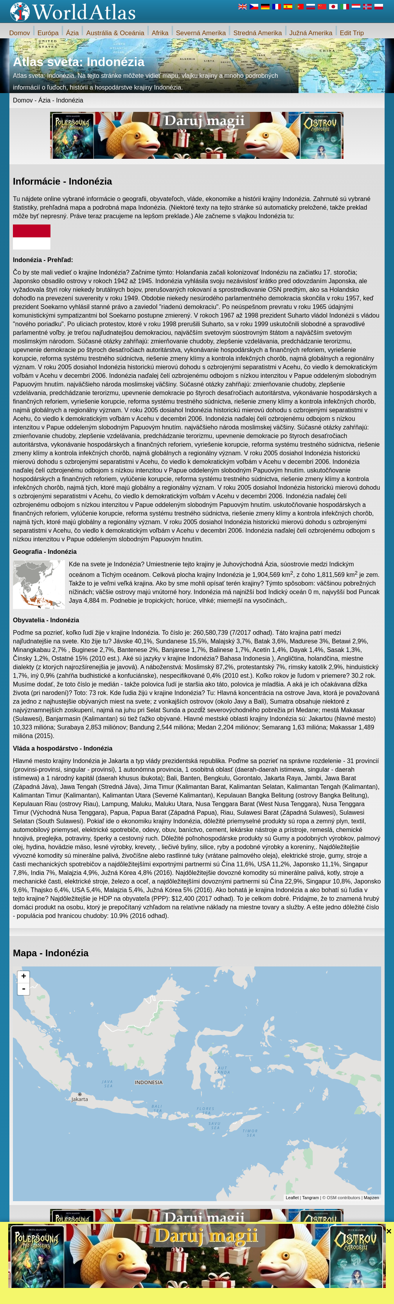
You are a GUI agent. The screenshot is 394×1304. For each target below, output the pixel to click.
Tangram (310, 1197)
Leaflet (292, 1197)
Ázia (72, 33)
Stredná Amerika (257, 33)
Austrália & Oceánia (115, 33)
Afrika (160, 33)
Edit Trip (352, 33)
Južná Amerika (311, 33)
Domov (19, 33)
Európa (48, 33)
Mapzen (371, 1197)
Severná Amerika (201, 33)
